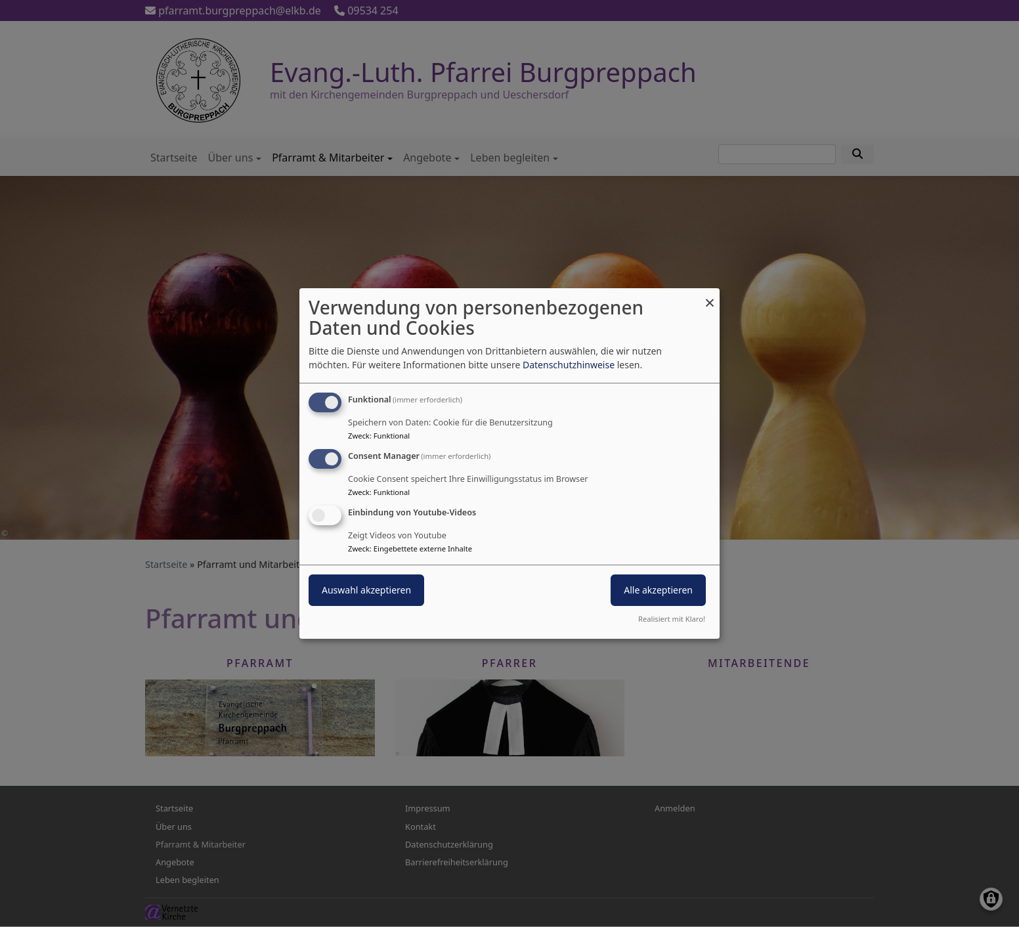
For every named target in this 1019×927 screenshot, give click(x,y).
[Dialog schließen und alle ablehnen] (710, 296)
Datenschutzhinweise (569, 364)
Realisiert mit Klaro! (671, 619)
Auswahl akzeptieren (366, 590)
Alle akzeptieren (658, 590)
